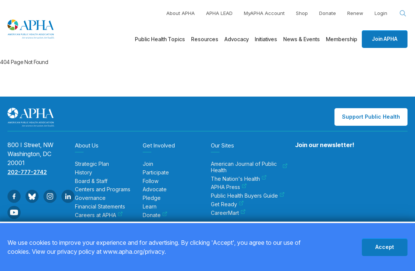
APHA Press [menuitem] (229, 187)
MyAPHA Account (264, 13)
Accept (384, 247)
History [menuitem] (83, 173)
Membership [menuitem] (341, 39)
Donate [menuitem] (155, 215)
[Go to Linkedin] (68, 196)
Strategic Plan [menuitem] (92, 164)
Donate (327, 13)
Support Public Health (371, 116)
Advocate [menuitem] (155, 189)
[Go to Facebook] (14, 196)
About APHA (180, 13)
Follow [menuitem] (150, 181)
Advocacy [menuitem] (236, 39)
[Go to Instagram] (50, 196)
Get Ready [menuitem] (227, 204)
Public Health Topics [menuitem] (160, 39)
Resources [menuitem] (204, 39)
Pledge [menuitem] (152, 198)
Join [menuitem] (148, 164)
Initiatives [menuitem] (266, 39)
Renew (355, 13)
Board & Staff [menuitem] (91, 181)
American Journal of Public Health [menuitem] (249, 167)
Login (381, 13)
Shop (302, 13)
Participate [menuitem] (156, 173)
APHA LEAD (219, 13)
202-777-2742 (27, 172)
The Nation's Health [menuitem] (239, 179)
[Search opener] (403, 13)
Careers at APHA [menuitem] (99, 215)
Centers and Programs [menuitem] (102, 189)
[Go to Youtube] (14, 212)
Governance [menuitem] (90, 198)
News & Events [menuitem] (301, 39)
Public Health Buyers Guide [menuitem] (248, 196)
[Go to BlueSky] (32, 196)
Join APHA (384, 39)
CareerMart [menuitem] (228, 213)
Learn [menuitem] (150, 207)
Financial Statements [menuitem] (100, 207)
